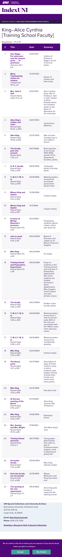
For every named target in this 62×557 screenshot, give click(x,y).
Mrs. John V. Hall (15, 92)
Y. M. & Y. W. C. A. (17, 314)
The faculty (15, 302)
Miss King (14, 251)
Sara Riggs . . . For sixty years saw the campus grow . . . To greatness (17, 58)
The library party (15, 362)
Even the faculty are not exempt (17, 474)
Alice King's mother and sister (15, 122)
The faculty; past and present (15, 150)
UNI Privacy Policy (42, 546)
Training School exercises (17, 439)
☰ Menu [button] (6, 16)
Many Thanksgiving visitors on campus (16, 77)
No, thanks (41, 552)
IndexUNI (15, 9)
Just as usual (16, 236)
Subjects (12, 21)
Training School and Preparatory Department (17, 264)
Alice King (14, 135)
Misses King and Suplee (17, 193)
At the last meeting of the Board (16, 401)
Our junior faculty (14, 461)
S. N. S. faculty (16, 166)
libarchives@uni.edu (19, 517)
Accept (20, 552)
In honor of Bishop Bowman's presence (15, 222)
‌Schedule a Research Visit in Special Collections (25, 525)
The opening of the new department (17, 489)
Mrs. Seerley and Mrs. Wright (17, 426)
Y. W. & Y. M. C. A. (17, 178)
